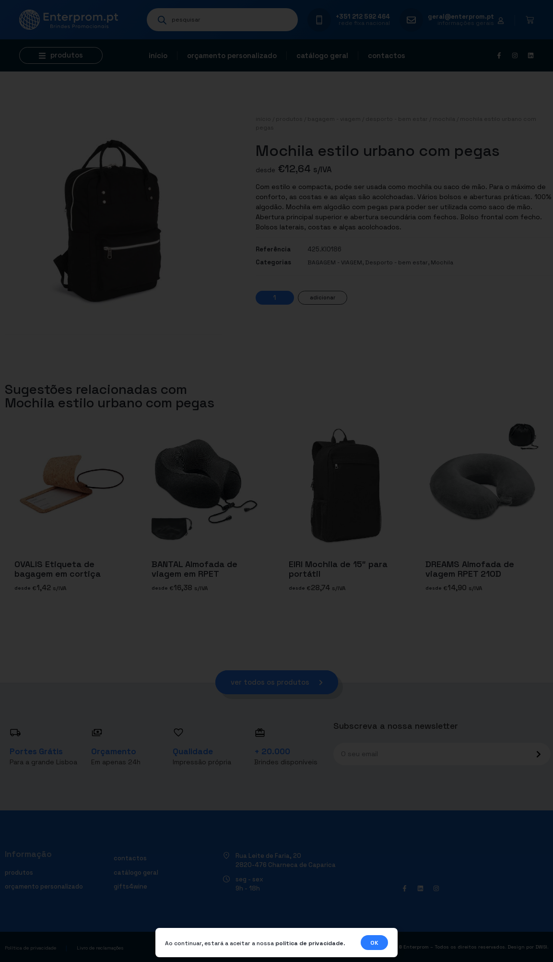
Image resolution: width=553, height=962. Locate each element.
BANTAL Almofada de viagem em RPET (194, 568)
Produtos (289, 119)
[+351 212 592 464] (319, 20)
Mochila (444, 119)
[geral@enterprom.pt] (411, 20)
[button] (61, 55)
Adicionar (322, 297)
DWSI (541, 948)
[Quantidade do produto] (275, 298)
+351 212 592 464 (363, 16)
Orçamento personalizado (232, 55)
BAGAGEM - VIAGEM (334, 119)
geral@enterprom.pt (461, 16)
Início (158, 55)
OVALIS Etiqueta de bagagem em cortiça (57, 568)
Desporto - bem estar (396, 119)
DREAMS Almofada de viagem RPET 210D (469, 568)
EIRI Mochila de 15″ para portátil (338, 568)
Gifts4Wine (130, 887)
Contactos (386, 55)
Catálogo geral (322, 55)
